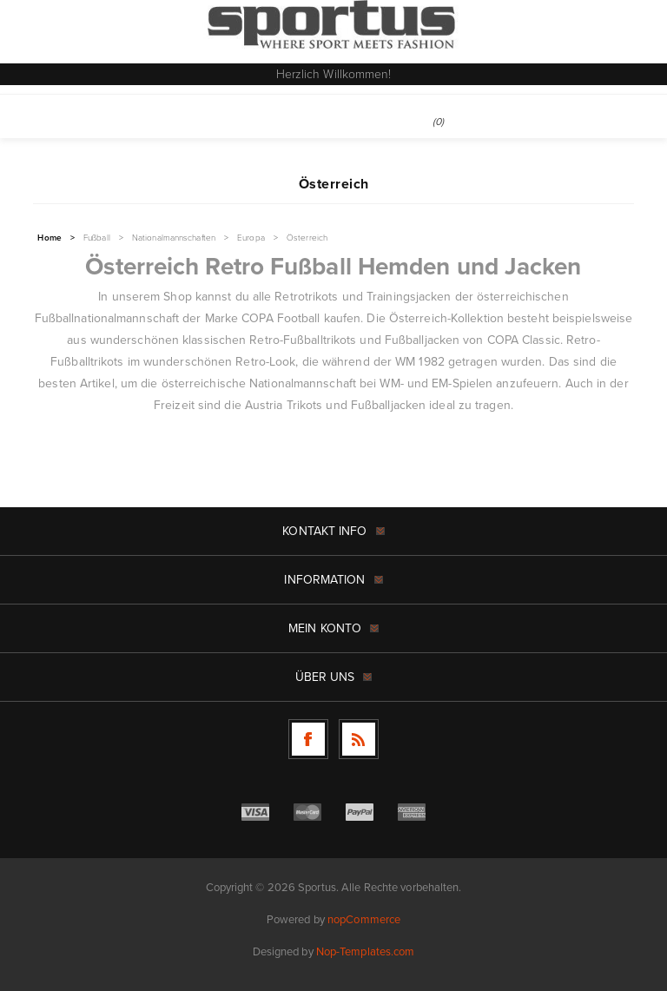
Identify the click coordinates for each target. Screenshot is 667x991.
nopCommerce (363, 919)
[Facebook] (308, 739)
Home (49, 238)
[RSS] (358, 739)
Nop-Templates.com (365, 951)
